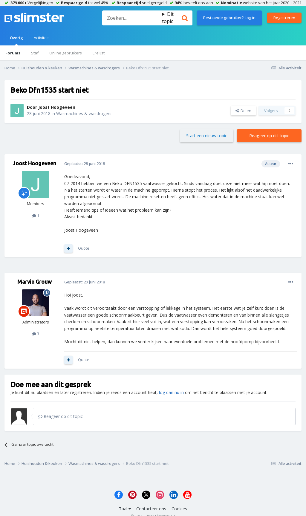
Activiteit (41, 37)
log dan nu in (171, 392)
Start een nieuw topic (206, 135)
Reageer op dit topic (269, 135)
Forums (12, 53)
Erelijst (99, 53)
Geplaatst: (84, 163)
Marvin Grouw (34, 282)
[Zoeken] (132, 17)
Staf (35, 53)
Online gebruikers (65, 53)
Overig (16, 40)
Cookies (179, 509)
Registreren (284, 17)
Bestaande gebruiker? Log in (229, 17)
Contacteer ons (151, 509)
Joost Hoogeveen (56, 107)
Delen (243, 110)
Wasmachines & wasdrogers (83, 113)
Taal (125, 509)
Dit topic (168, 18)
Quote (83, 248)
